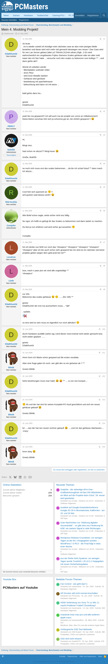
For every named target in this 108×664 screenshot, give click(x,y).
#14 (103, 423)
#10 (103, 329)
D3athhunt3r (9, 34)
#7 (104, 242)
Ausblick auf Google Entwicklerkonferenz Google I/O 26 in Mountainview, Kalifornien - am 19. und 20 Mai (82, 510)
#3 (104, 135)
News (6, 15)
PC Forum (73, 15)
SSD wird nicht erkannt (71, 638)
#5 (104, 187)
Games (16, 15)
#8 (104, 266)
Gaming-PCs (58, 15)
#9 (104, 289)
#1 (104, 39)
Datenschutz (73, 656)
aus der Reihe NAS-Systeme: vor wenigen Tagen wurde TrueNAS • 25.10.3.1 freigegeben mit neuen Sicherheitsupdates (82, 561)
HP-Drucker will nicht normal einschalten (79, 593)
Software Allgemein (68, 503)
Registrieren (24, 20)
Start (100, 656)
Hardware (28, 15)
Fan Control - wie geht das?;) (73, 584)
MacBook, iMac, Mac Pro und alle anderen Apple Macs (82, 625)
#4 (104, 164)
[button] (2, 656)
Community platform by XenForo (54, 661)
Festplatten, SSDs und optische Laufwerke (77, 634)
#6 (104, 211)
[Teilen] (100, 39)
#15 (103, 447)
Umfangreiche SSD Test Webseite (76, 629)
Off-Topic (64, 518)
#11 (103, 353)
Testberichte (42, 15)
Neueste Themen (65, 485)
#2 (104, 111)
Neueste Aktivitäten (9, 20)
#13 (103, 400)
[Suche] (104, 15)
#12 (103, 376)
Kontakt (62, 656)
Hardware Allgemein (68, 589)
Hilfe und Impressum (87, 656)
